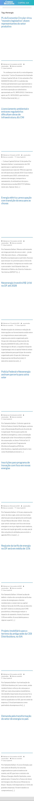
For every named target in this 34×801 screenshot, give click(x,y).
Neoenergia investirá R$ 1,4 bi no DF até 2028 (16, 284)
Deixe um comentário (17, 66)
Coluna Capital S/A (7, 68)
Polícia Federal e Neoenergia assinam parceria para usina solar (15, 374)
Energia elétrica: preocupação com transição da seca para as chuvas (16, 200)
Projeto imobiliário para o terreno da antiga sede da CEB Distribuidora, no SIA (16, 633)
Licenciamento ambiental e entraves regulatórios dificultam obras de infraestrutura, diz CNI (15, 113)
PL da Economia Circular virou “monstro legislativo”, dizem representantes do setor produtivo (16, 22)
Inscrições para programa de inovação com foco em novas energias (15, 465)
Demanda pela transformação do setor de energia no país (16, 717)
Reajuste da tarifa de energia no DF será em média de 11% (16, 547)
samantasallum (4, 66)
